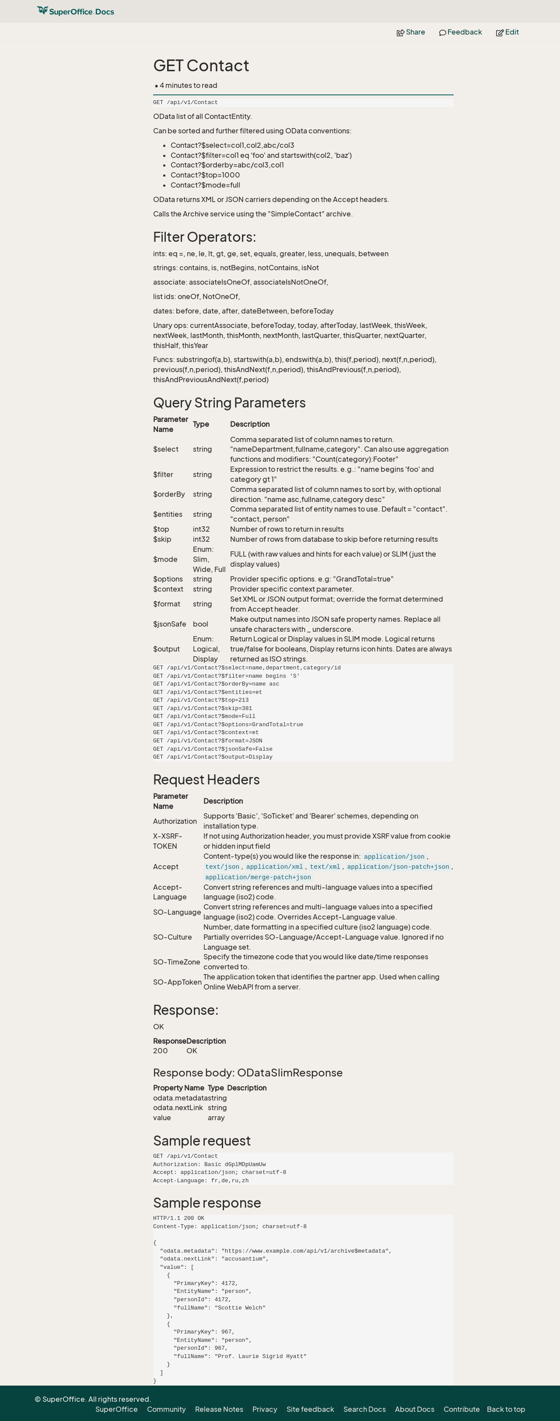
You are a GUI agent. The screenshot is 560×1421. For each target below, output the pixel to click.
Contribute (462, 1409)
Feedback (460, 32)
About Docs (414, 1409)
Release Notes (219, 1409)
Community (166, 1409)
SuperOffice (116, 1409)
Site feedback (310, 1409)
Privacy (264, 1409)
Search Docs (364, 1409)
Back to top (506, 1409)
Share (411, 32)
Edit (507, 32)
